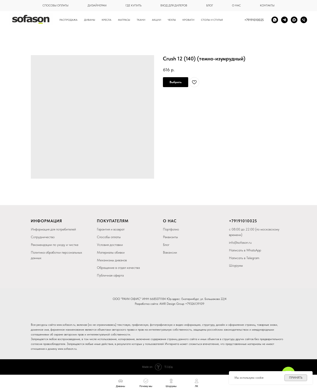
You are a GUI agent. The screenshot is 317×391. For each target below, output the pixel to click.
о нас (236, 5)
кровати (188, 19)
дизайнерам (97, 5)
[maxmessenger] (294, 20)
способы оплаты (55, 5)
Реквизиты (170, 237)
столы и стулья (212, 19)
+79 (232, 221)
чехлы (172, 19)
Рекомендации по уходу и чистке (54, 245)
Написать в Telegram (244, 258)
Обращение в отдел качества (118, 268)
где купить (133, 5)
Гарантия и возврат (111, 229)
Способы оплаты (109, 237)
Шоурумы (236, 265)
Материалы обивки (111, 252)
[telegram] (284, 20)
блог (209, 5)
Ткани (141, 19)
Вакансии (170, 252)
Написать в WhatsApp (245, 250)
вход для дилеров (173, 5)
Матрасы (124, 19)
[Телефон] (303, 20)
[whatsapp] (274, 20)
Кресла (106, 19)
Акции (156, 19)
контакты (267, 5)
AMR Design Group (171, 303)
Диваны (89, 19)
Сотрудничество (43, 237)
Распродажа (68, 19)
